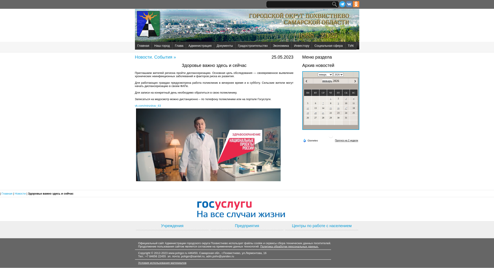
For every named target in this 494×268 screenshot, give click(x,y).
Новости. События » (155, 57)
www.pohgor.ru (177, 253)
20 (315, 113)
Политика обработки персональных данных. (289, 246)
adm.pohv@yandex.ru (220, 256)
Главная (143, 45)
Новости (21, 193)
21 (323, 113)
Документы (225, 45)
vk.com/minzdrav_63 (148, 105)
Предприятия (247, 226)
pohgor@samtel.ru (193, 256)
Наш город (162, 45)
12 (308, 108)
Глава (179, 45)
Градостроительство (253, 45)
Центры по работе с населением (322, 226)
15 (331, 108)
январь (327, 81)
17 (346, 108)
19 (308, 113)
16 (338, 108)
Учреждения (172, 226)
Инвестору (301, 45)
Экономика (281, 45)
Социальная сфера (328, 45)
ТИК (351, 45)
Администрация (200, 45)
